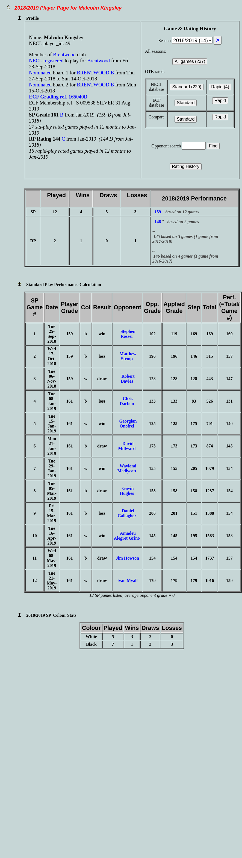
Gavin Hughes (127, 491)
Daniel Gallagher (127, 513)
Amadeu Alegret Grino (127, 535)
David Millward (127, 446)
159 (157, 212)
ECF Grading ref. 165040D (58, 97)
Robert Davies (127, 378)
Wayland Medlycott (127, 468)
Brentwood (65, 54)
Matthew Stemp (127, 356)
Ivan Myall (127, 580)
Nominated (40, 72)
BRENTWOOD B (95, 72)
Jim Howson (127, 558)
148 (157, 221)
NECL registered (46, 60)
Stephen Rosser (127, 334)
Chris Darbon (127, 401)
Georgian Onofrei (127, 423)
